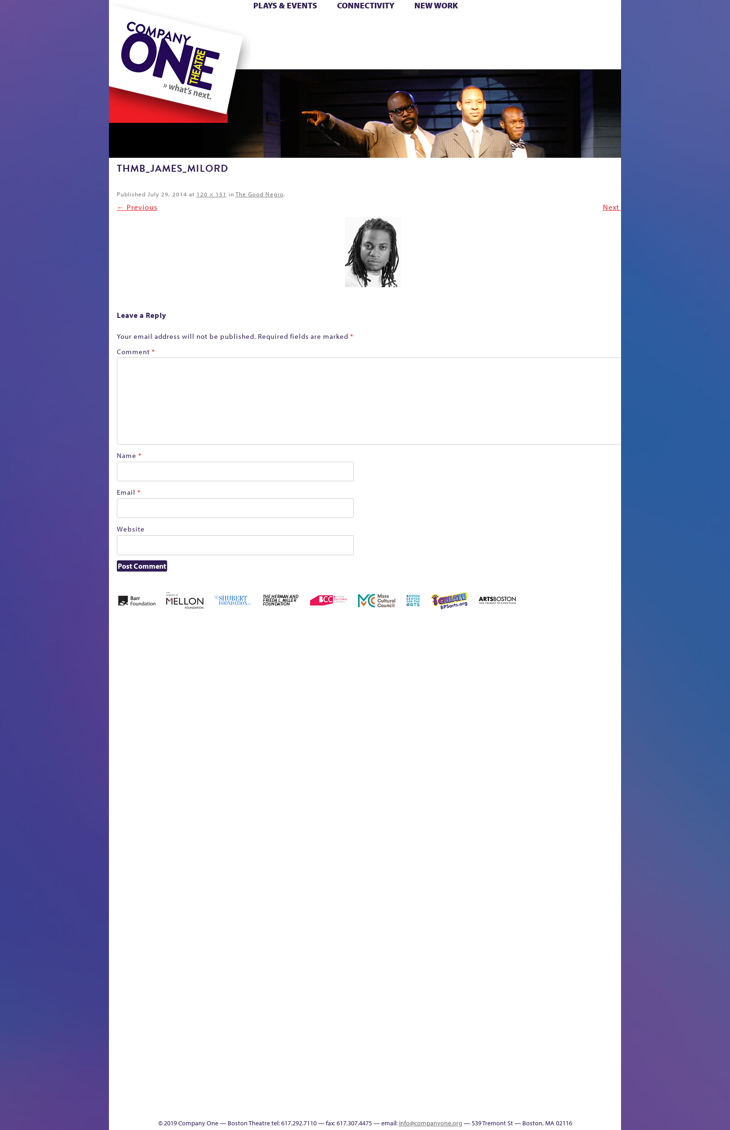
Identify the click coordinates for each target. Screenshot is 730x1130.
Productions (400, 1104)
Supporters (536, 1104)
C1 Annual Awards (551, 1090)
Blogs (451, 1020)
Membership (244, 853)
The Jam (226, 55)
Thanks (499, 55)
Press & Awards (595, 55)
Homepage (125, 853)
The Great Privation (182, 1090)
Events (452, 1104)
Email (129, 492)
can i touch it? (431, 685)
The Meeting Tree (239, 1090)
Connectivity (365, 5)
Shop (533, 41)
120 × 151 (211, 194)
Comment (136, 351)
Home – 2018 (607, 685)
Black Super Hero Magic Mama (353, 671)
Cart (453, 27)
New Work (436, 5)
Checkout (475, 699)
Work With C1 (275, 1090)
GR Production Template (555, 685)
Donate (518, 27)
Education (534, 699)
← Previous (137, 207)
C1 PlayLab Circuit (454, 895)
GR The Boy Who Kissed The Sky (569, 657)
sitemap (324, 55)
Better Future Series (256, 685)
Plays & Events (285, 5)
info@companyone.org (430, 1123)
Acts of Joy (215, 685)
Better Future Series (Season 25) (297, 671)
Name (129, 455)
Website (131, 529)
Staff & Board (550, 839)
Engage (460, 55)
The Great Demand (161, 1090)
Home (124, 27)
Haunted (591, 699)
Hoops (145, 41)
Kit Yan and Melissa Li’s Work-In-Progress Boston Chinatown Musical (184, 783)
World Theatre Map (454, 992)
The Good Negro (260, 194)
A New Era (176, 685)
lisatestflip (223, 853)
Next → (616, 207)
